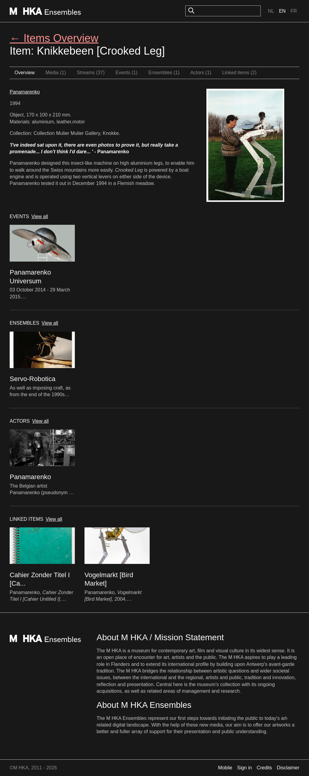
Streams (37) (90, 72)
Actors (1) (200, 72)
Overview (24, 72)
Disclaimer (288, 767)
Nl (271, 11)
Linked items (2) (239, 72)
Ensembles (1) (164, 72)
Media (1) (56, 72)
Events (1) (127, 72)
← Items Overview (54, 38)
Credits (264, 767)
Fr (294, 11)
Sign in (244, 767)
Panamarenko (25, 91)
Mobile (225, 767)
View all (39, 216)
